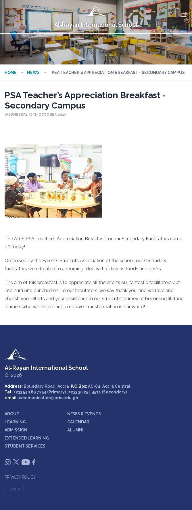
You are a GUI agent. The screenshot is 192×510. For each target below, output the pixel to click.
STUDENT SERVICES (25, 446)
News (33, 72)
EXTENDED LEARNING (27, 438)
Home (11, 72)
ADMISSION (16, 430)
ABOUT (12, 414)
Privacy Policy (20, 477)
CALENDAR (78, 422)
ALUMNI (75, 430)
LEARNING (15, 422)
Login (14, 489)
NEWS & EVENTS (84, 414)
